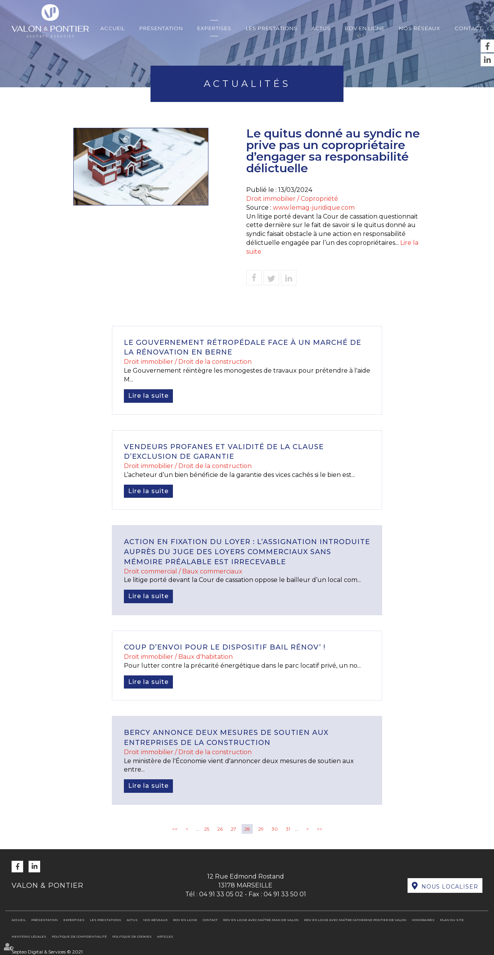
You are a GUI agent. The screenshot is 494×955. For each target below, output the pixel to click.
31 (288, 829)
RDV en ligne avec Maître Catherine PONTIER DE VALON (355, 920)
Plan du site (452, 920)
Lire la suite (148, 395)
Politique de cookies (132, 936)
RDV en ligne (365, 28)
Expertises (214, 28)
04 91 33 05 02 (221, 894)
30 (275, 829)
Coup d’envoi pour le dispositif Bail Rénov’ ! (224, 647)
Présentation (161, 28)
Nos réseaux (419, 28)
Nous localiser (449, 886)
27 (233, 829)
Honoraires (423, 920)
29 (261, 829)
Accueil (112, 28)
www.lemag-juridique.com (314, 207)
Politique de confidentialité (79, 936)
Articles (165, 936)
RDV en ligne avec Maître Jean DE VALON (261, 920)
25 (206, 829)
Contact (468, 28)
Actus (321, 28)
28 (247, 829)
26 (220, 829)
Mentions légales (29, 936)
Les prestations (272, 28)
